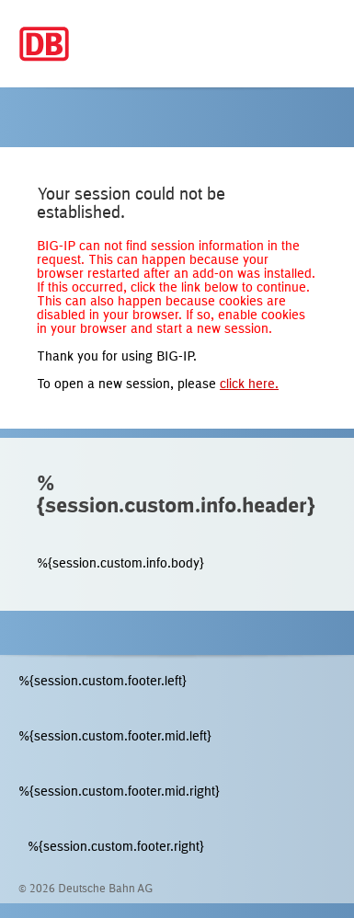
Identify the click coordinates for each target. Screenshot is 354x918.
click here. (249, 385)
